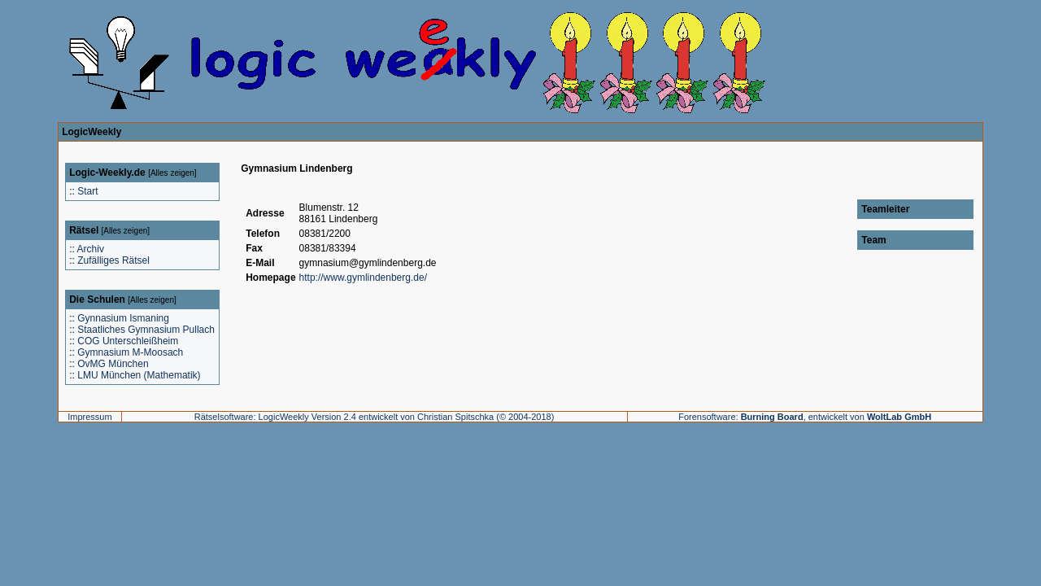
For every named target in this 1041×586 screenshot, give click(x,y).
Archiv (90, 249)
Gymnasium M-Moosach (130, 352)
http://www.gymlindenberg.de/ (363, 277)
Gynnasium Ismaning (123, 318)
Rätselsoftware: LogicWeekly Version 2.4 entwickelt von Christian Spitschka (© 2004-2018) (374, 417)
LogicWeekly (91, 132)
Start (87, 191)
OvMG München (112, 364)
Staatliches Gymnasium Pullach (146, 329)
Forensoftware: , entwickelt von (804, 417)
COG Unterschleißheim (127, 341)
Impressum (89, 417)
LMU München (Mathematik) (138, 375)
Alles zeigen (172, 172)
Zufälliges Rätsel (113, 260)
